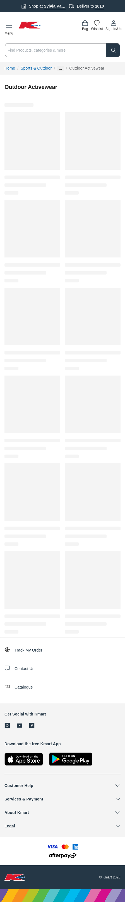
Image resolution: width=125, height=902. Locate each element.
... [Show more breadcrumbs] (60, 68)
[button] (9, 27)
